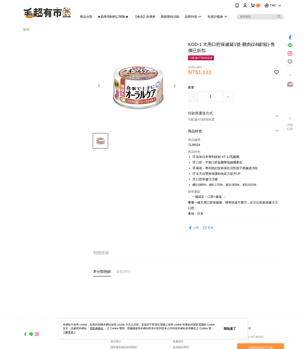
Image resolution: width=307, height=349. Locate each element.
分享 (193, 227)
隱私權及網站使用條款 (124, 347)
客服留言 (178, 341)
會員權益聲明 (181, 347)
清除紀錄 (290, 127)
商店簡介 (116, 341)
